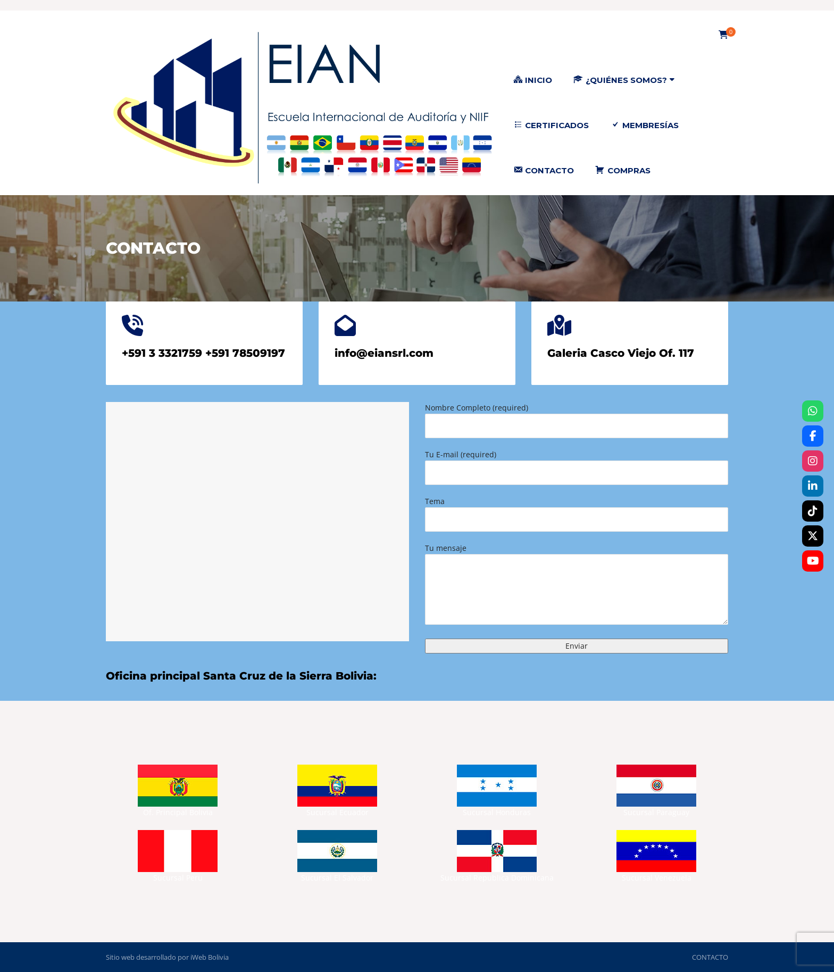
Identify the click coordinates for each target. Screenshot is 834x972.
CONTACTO (710, 957)
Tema (576, 514)
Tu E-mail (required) (576, 467)
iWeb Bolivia (209, 957)
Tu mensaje (576, 585)
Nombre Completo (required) (576, 420)
